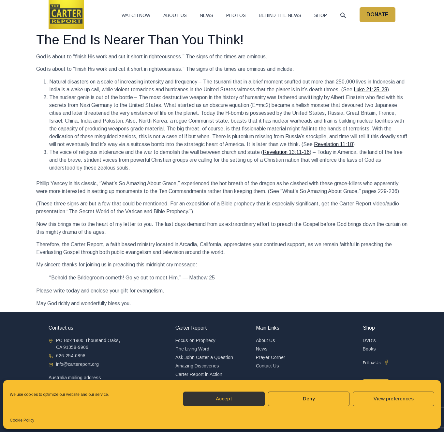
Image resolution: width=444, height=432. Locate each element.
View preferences (394, 398)
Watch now (136, 15)
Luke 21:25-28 (370, 89)
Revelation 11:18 (333, 144)
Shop (320, 15)
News (206, 15)
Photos (236, 15)
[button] (343, 15)
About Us (175, 15)
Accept (224, 398)
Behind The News (280, 15)
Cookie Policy (22, 420)
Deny (309, 398)
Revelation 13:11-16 (286, 152)
